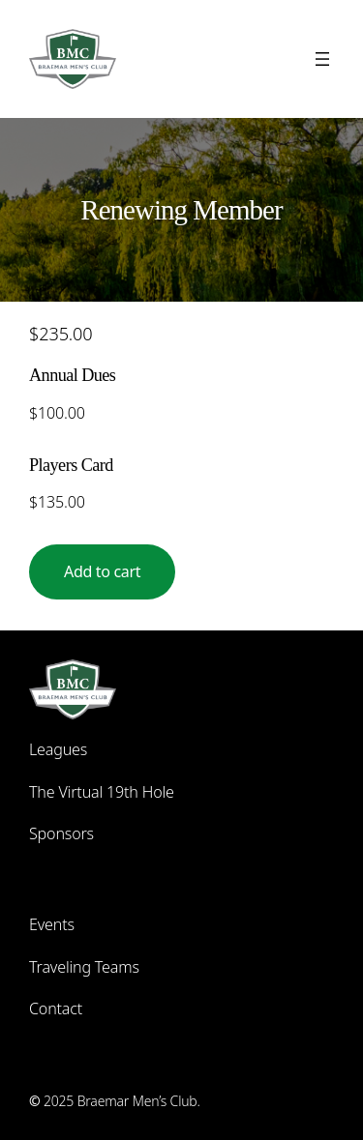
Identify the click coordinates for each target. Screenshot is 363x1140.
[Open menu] (322, 59)
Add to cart (102, 571)
